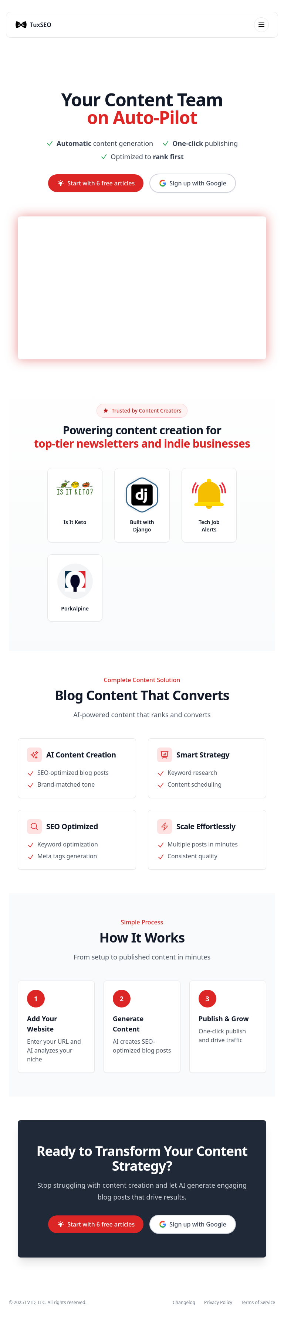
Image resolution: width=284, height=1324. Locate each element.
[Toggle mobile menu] (261, 24)
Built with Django (142, 526)
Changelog (184, 1303)
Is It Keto (75, 522)
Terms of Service (258, 1303)
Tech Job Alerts (209, 526)
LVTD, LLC (35, 1302)
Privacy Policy (218, 1303)
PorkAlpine (75, 608)
